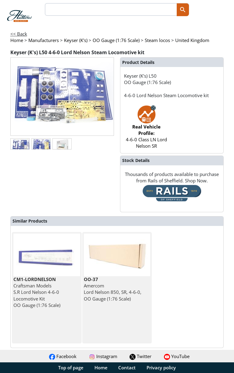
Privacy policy (161, 367)
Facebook (62, 356)
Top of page (70, 367)
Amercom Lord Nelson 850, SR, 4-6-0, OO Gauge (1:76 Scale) (112, 289)
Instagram (103, 356)
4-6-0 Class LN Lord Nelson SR (146, 130)
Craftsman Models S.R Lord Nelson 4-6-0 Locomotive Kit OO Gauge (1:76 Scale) (36, 292)
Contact (127, 367)
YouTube (177, 356)
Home (101, 367)
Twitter (140, 356)
